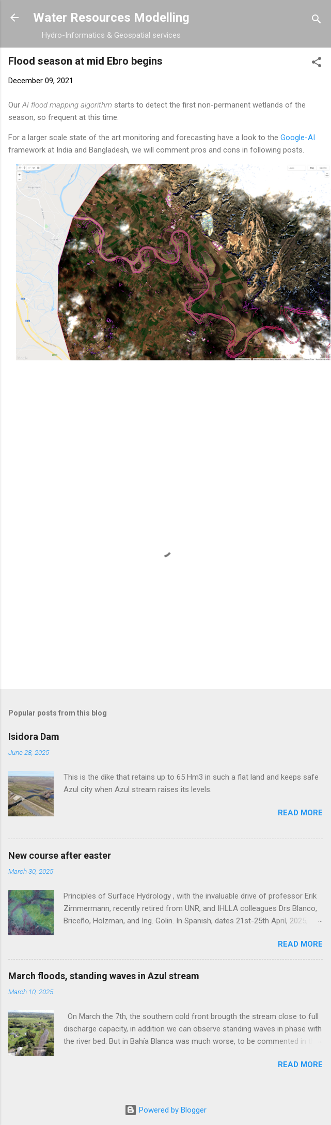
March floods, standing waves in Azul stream (103, 975)
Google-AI (297, 137)
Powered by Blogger (165, 1110)
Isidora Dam (33, 736)
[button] (316, 64)
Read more (300, 812)
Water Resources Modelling (111, 17)
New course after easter (59, 855)
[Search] (316, 21)
